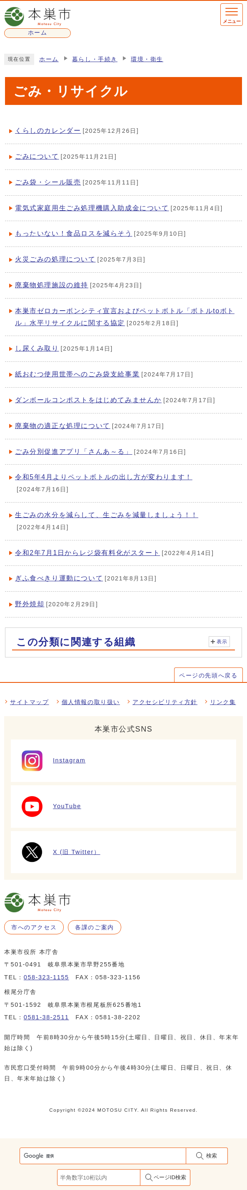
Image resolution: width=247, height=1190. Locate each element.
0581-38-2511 (46, 1017)
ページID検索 (170, 1177)
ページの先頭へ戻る (208, 675)
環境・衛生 (147, 59)
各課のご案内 (94, 927)
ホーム (49, 59)
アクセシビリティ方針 (164, 702)
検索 (211, 1156)
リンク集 (223, 702)
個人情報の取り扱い (91, 702)
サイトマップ (29, 702)
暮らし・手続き (94, 59)
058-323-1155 (46, 977)
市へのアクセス (34, 927)
